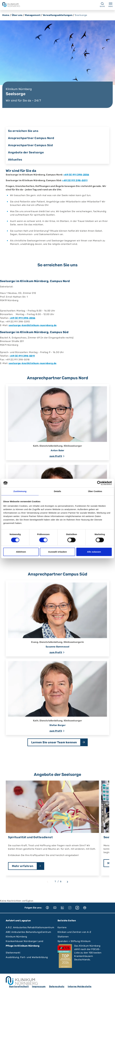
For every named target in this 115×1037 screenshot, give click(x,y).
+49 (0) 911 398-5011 (74, 180)
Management (32, 15)
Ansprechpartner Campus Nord (31, 138)
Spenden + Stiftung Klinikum (74, 941)
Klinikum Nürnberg (16, 936)
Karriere (62, 927)
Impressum (39, 986)
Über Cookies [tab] (95, 491)
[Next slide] (67, 882)
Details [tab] (57, 491)
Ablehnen (21, 552)
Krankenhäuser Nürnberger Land (24, 941)
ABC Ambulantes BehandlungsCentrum (28, 932)
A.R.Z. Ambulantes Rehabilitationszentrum (30, 927)
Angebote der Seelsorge (26, 152)
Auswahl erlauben (57, 552)
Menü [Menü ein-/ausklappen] (110, 4)
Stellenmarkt (13, 952)
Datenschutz (56, 986)
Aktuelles (15, 159)
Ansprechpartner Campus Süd (30, 145)
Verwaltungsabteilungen (58, 15)
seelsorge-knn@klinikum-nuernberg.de (33, 325)
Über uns (17, 15)
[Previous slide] (47, 882)
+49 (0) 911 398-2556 (76, 174)
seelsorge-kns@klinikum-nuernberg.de (33, 363)
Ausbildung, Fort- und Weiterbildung (27, 957)
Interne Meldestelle (80, 986)
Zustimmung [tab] (19, 491)
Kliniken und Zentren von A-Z (74, 932)
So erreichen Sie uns (23, 131)
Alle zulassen (94, 552)
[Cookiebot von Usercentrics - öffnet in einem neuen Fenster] (99, 483)
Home (5, 15)
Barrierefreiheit (19, 986)
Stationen (63, 936)
